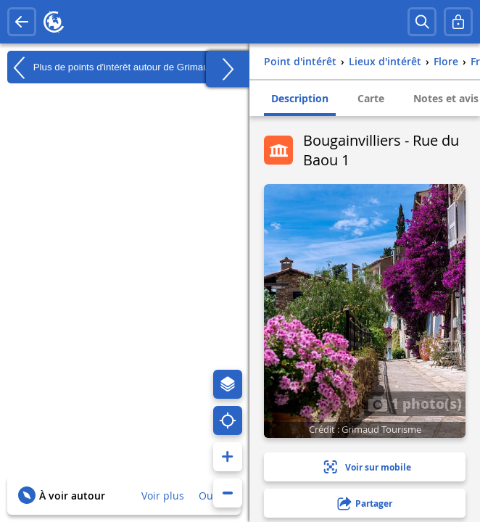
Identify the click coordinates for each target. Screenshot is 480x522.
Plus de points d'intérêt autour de (110, 67)
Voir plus (162, 495)
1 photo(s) (415, 403)
